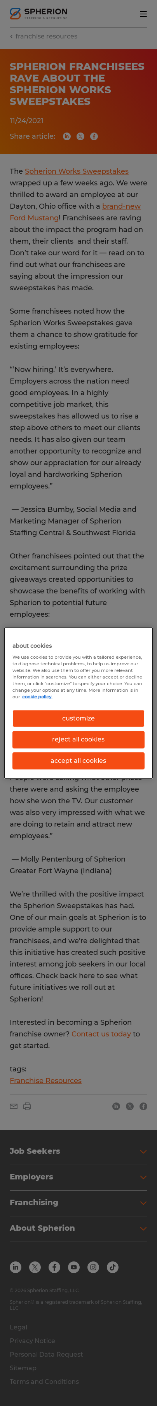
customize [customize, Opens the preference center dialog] (78, 718)
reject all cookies (78, 739)
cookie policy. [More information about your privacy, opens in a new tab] (37, 697)
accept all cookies (78, 760)
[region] (78, 703)
